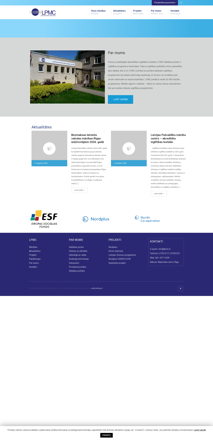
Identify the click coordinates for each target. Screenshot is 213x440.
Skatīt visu (41, 58)
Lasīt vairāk (200, 430)
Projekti (138, 12)
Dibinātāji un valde (77, 399)
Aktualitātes (119, 12)
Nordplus (113, 391)
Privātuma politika (77, 411)
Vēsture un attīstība (78, 395)
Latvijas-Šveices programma (122, 399)
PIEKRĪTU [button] (106, 435)
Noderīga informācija (79, 403)
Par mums (157, 12)
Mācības (33, 391)
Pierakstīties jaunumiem (164, 2)
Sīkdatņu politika (77, 415)
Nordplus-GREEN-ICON (120, 403)
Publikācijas (35, 403)
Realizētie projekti (117, 407)
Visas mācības (98, 12)
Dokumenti (74, 407)
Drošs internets (116, 395)
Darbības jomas (76, 391)
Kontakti (176, 12)
